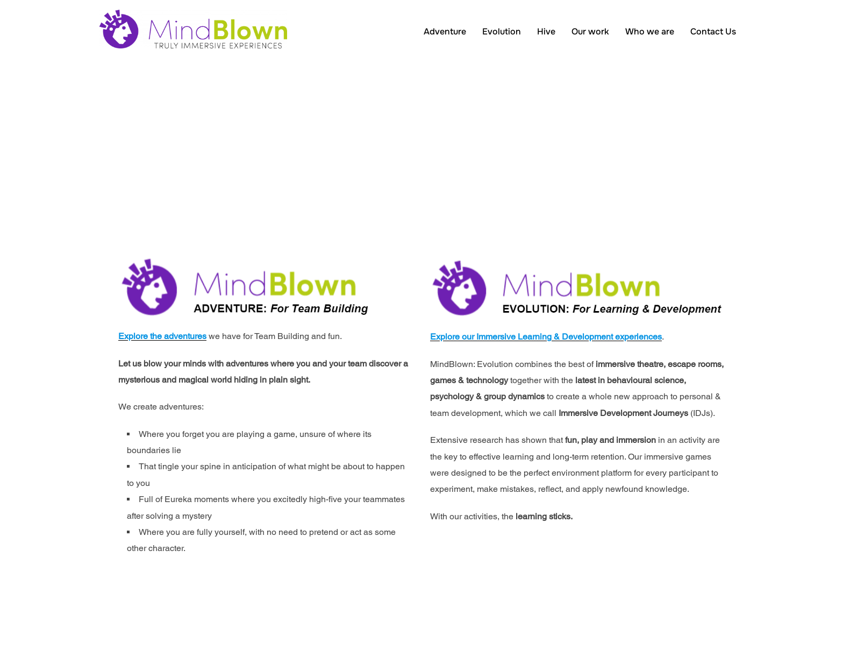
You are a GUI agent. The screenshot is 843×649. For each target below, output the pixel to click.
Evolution (501, 31)
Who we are (649, 31)
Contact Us (713, 31)
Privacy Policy (122, 616)
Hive (546, 31)
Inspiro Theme (672, 628)
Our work (590, 31)
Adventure (445, 31)
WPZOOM (726, 628)
